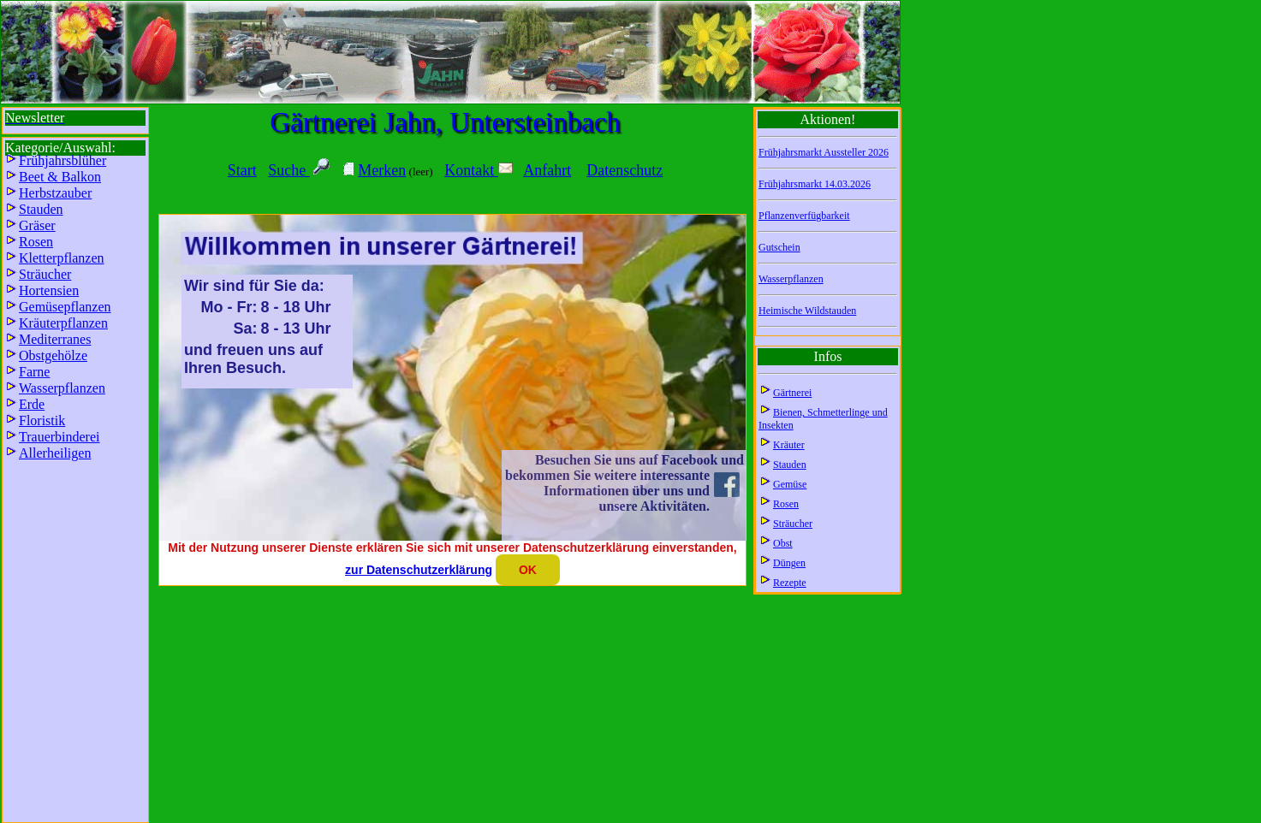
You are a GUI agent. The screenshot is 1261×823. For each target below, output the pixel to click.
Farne (34, 371)
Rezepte (789, 583)
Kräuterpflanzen (63, 323)
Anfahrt (547, 170)
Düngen (789, 563)
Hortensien (49, 290)
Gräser (37, 225)
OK (528, 570)
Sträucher (792, 524)
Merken (382, 170)
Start (242, 170)
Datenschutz (624, 170)
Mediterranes (55, 339)
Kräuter (789, 445)
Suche (289, 170)
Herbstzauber (55, 193)
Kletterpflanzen (61, 258)
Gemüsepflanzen (65, 306)
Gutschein (779, 247)
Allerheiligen (55, 453)
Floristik (42, 420)
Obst (783, 543)
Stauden (789, 465)
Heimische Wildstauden (807, 311)
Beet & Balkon (60, 176)
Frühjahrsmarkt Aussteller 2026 (823, 152)
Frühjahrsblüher (62, 160)
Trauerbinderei (59, 436)
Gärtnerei (792, 393)
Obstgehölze (53, 355)
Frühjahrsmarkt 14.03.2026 (814, 184)
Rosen (786, 504)
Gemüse (789, 484)
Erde (32, 404)
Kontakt (478, 170)
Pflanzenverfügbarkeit (804, 216)
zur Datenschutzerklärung (418, 570)
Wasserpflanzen (791, 279)
